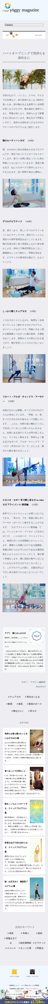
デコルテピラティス (12, 221)
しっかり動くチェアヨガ (14, 311)
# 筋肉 (39, 933)
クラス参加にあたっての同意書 (30, 985)
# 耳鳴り (25, 933)
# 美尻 (11, 933)
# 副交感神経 (25, 943)
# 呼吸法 (39, 948)
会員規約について (14, 985)
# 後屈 (20, 704)
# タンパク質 (25, 948)
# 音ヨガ (32, 711)
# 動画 (9, 704)
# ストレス (11, 948)
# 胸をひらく (18, 711)
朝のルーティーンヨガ (13, 140)
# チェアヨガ (14, 697)
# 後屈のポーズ (34, 704)
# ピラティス (39, 943)
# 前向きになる (32, 697)
